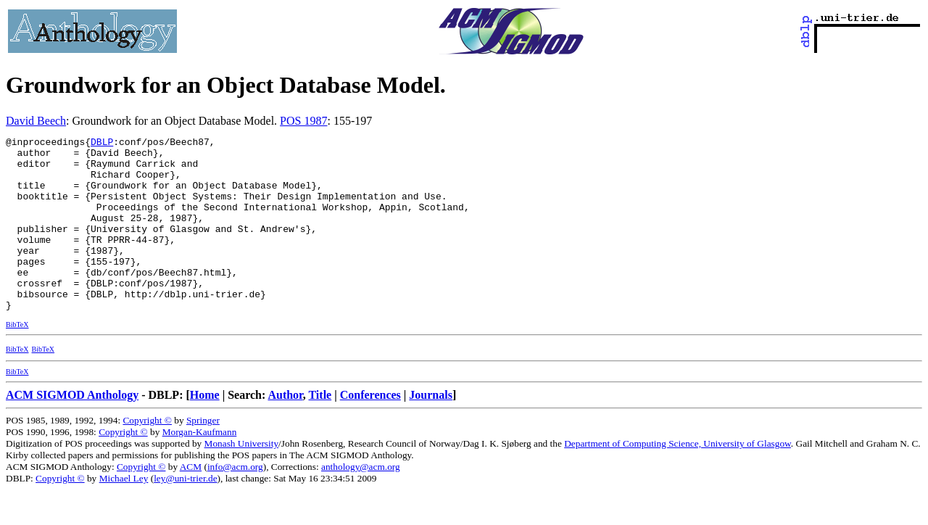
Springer (203, 455)
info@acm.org (235, 501)
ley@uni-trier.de (185, 513)
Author (285, 429)
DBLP (102, 143)
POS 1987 (303, 121)
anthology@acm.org (360, 501)
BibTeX (17, 359)
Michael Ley (124, 513)
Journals (430, 429)
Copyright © (147, 455)
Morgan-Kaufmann (199, 466)
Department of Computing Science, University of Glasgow (677, 478)
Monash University (241, 478)
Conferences (370, 429)
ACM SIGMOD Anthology (72, 429)
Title (319, 429)
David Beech (36, 121)
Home (205, 429)
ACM (191, 501)
